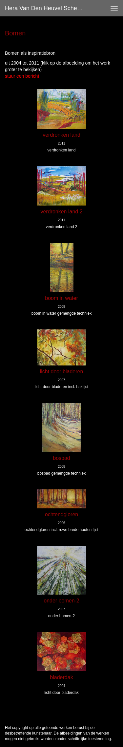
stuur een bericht (22, 76)
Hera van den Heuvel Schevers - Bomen (47, 8)
